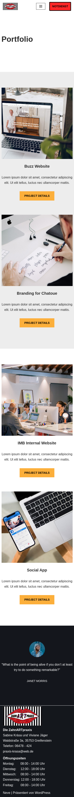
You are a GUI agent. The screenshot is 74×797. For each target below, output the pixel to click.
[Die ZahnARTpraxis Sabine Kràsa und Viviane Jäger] (11, 6)
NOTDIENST (60, 6)
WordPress (42, 792)
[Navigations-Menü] (40, 6)
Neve (6, 792)
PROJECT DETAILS (37, 195)
